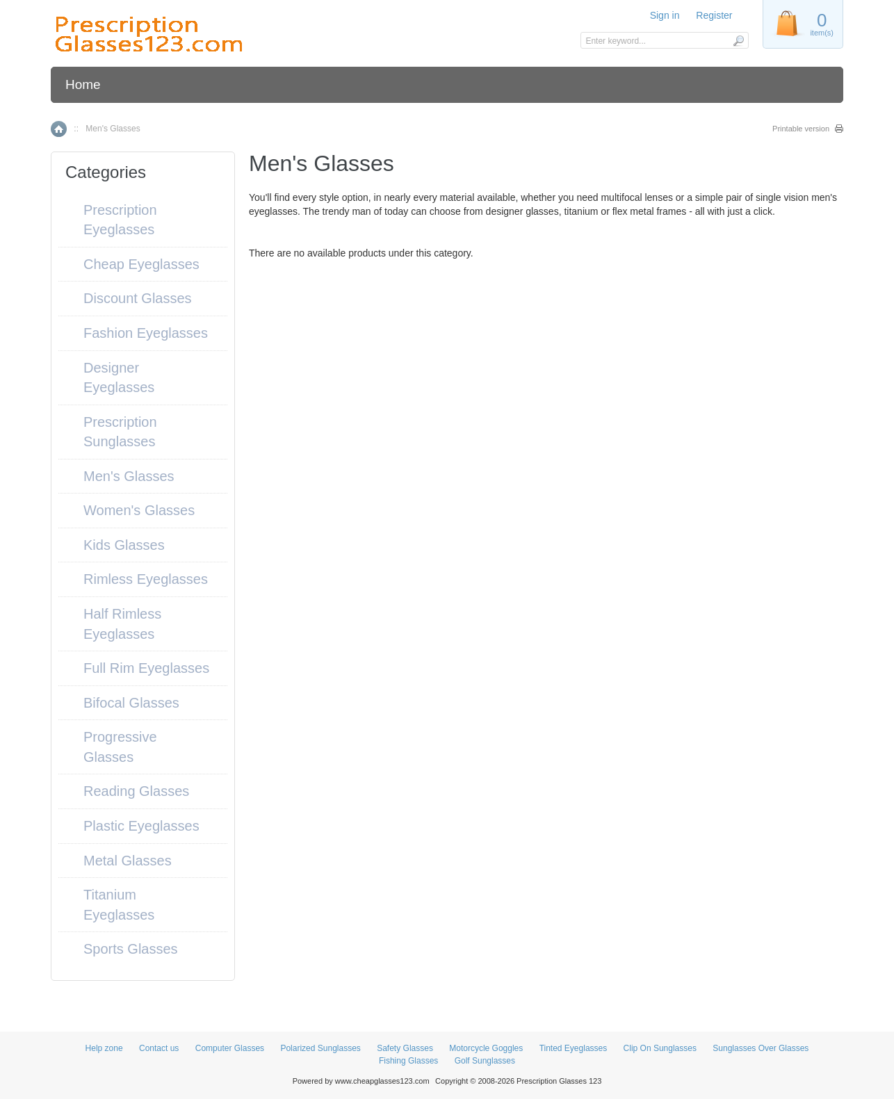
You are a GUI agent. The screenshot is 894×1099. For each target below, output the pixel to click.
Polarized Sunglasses (320, 1048)
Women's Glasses (139, 510)
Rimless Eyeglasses (145, 579)
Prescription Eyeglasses (120, 220)
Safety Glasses (405, 1048)
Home (83, 84)
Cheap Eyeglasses (141, 264)
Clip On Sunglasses (660, 1048)
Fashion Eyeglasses (145, 333)
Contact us (159, 1048)
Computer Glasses (229, 1048)
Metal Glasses (127, 860)
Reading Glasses (136, 791)
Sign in (665, 15)
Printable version (800, 128)
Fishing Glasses (408, 1061)
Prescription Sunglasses (120, 432)
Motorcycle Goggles (486, 1048)
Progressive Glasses (120, 747)
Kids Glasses (124, 545)
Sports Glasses (130, 948)
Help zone (104, 1048)
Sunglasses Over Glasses (760, 1048)
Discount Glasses (137, 298)
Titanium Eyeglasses (118, 904)
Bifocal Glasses (131, 702)
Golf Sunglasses (485, 1061)
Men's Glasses (128, 476)
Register (714, 15)
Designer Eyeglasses (118, 378)
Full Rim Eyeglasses (146, 668)
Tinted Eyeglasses (573, 1048)
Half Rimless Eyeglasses (122, 624)
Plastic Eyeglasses (141, 825)
